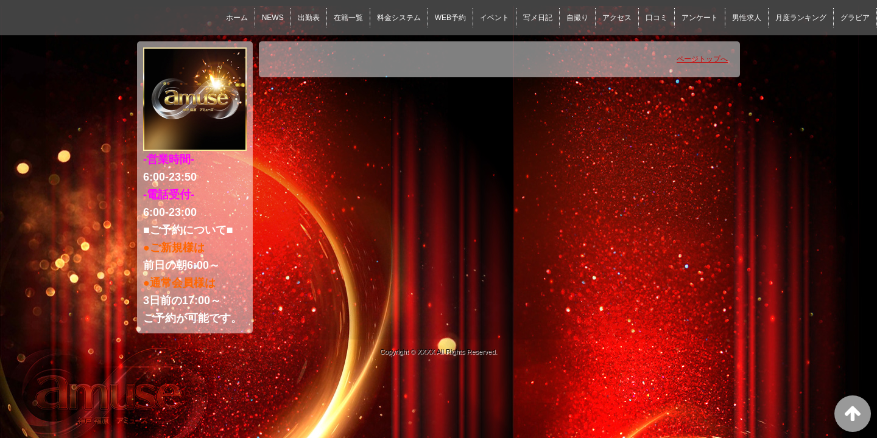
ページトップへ (702, 59)
